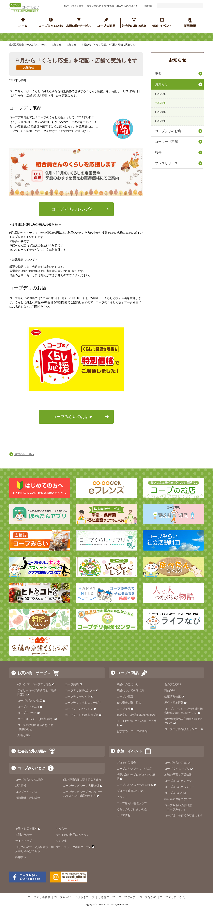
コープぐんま (127, 897)
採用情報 (148, 5)
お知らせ (56, 44)
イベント (122, 797)
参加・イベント (129, 751)
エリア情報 (124, 815)
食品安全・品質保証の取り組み (137, 715)
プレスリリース (166, 163)
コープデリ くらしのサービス (83, 702)
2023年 (161, 120)
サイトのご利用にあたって (72, 834)
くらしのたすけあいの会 (132, 809)
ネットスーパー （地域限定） (37, 719)
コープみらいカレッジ (178, 780)
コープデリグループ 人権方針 (83, 785)
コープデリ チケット (79, 696)
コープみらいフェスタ (178, 762)
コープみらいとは (31, 768)
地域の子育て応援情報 (178, 774)
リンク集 (61, 840)
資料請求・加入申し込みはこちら (122, 5)
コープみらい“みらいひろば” (134, 768)
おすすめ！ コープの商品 (132, 731)
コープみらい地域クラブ (132, 803)
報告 (158, 152)
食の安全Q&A (172, 684)
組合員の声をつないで (178, 799)
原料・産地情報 (175, 702)
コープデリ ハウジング (80, 708)
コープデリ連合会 (39, 897)
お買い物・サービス (33, 673)
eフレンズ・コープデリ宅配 (36, 684)
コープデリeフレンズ (70, 209)
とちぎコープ (106, 897)
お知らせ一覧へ (24, 454)
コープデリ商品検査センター (183, 729)
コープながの (147, 897)
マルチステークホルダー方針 (75, 847)
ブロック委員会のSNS (130, 790)
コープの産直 (125, 696)
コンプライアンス (26, 791)
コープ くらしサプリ (178, 768)
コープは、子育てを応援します (183, 815)
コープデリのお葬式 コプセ (83, 715)
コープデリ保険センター (81, 690)
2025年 (161, 102)
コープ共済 (73, 684)
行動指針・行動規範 (27, 797)
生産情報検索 (174, 696)
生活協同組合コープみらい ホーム (28, 44)
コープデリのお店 (168, 131)
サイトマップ (23, 840)
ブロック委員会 (126, 762)
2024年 (161, 111)
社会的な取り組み (32, 751)
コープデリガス (28, 712)
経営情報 (20, 785)
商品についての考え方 (130, 690)
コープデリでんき (30, 706)
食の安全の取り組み (129, 702)
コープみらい (62, 897)
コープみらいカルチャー (179, 786)
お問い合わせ (94, 5)
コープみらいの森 (175, 793)
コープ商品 (125, 708)
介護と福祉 (24, 735)
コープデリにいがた (172, 897)
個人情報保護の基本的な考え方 (82, 779)
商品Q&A (170, 690)
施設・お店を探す (73, 5)
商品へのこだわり (128, 684)
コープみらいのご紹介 (29, 779)
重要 (158, 73)
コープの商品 (128, 673)
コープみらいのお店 (70, 417)
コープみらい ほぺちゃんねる (136, 784)
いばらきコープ (84, 897)
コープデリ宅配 (166, 141)
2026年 (161, 93)
